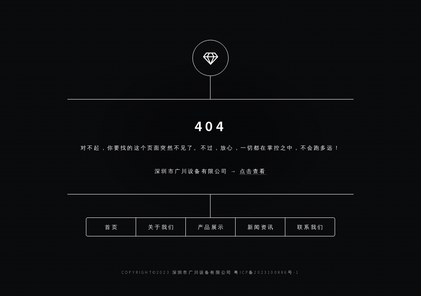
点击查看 (253, 171)
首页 (111, 226)
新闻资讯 (261, 226)
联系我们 (310, 226)
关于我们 (161, 226)
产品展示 (211, 226)
